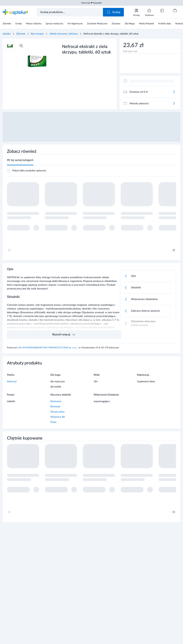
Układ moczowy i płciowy (64, 34)
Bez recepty (37, 34)
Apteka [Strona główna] (7, 34)
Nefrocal (11, 381)
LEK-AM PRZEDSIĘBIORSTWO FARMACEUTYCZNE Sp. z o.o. (48, 348)
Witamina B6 (57, 417)
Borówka (55, 406)
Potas (53, 422)
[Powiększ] (21, 46)
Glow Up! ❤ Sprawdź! (91, 3)
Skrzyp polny (57, 412)
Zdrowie (20, 34)
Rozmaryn (55, 401)
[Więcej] (174, 92)
